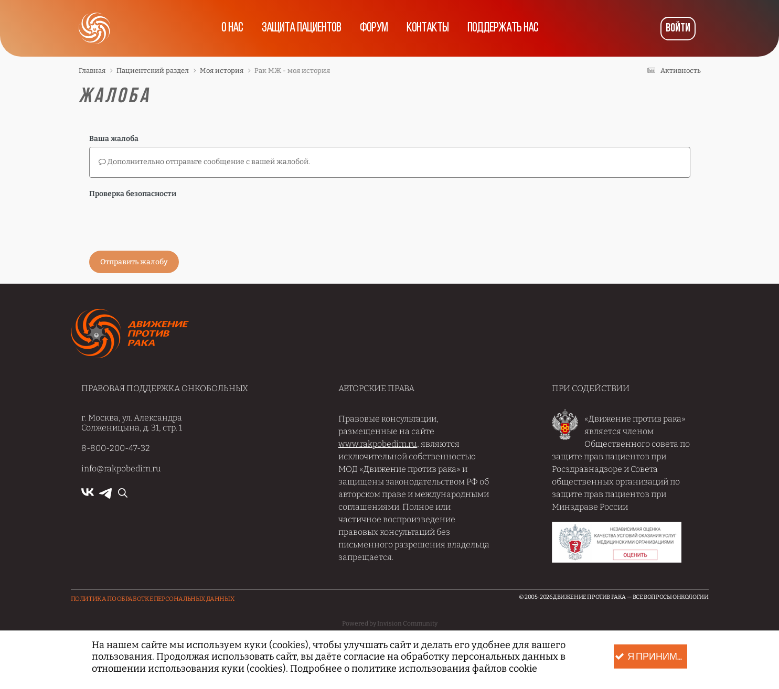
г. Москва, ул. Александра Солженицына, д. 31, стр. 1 (131, 423)
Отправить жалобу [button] (134, 261)
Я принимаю (651, 656)
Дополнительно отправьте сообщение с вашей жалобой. (204, 161)
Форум (374, 28)
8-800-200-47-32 (115, 448)
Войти (678, 29)
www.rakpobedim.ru (377, 444)
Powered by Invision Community (389, 623)
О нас (232, 28)
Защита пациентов (301, 28)
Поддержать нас (502, 28)
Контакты (428, 28)
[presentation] (169, 222)
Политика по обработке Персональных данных (152, 598)
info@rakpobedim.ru (121, 468)
